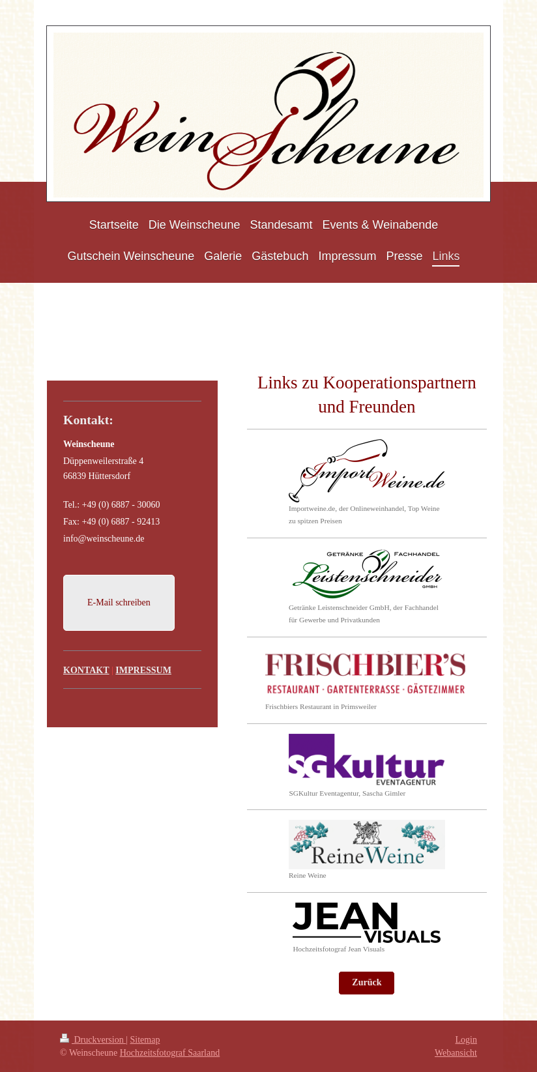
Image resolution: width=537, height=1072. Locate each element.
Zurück (366, 982)
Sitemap (145, 1040)
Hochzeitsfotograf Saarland (170, 1053)
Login (466, 1040)
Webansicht (456, 1053)
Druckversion (93, 1040)
